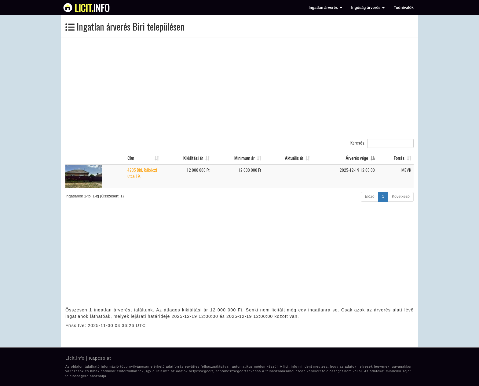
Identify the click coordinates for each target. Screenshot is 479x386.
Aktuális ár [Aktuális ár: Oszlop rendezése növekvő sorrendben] (294, 158)
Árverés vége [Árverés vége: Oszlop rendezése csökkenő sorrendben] (357, 158)
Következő (401, 196)
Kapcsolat (100, 358)
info (92, 8)
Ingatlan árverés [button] (325, 8)
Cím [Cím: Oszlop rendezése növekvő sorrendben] (130, 158)
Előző (369, 196)
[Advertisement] (239, 88)
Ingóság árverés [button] (368, 8)
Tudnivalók (404, 8)
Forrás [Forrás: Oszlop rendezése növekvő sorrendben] (399, 158)
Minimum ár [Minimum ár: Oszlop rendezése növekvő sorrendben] (244, 158)
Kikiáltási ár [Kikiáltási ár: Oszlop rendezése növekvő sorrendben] (193, 158)
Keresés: (382, 143)
